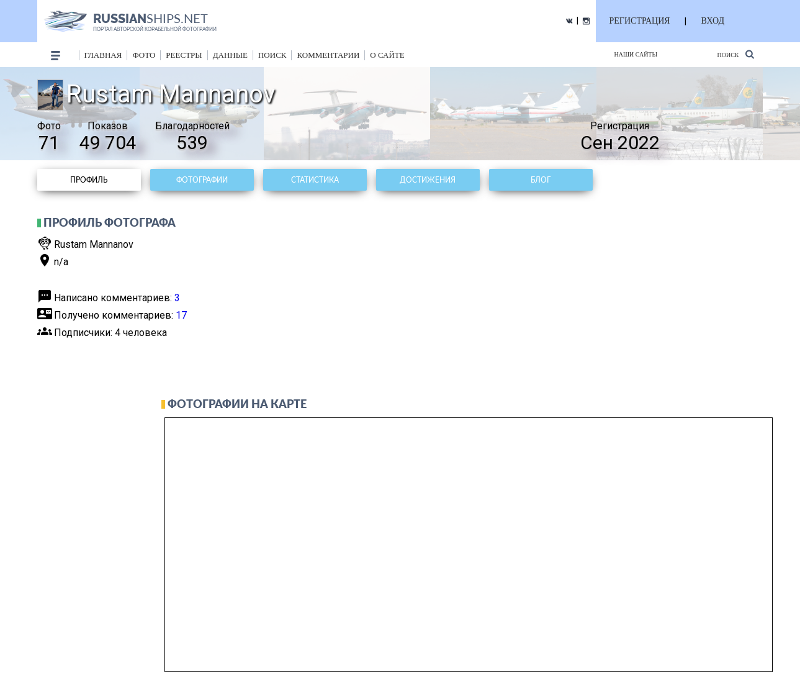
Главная (103, 55)
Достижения (428, 179)
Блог (541, 179)
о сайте (387, 55)
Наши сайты (636, 54)
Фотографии (202, 179)
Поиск (735, 54)
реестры (184, 55)
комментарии (328, 55)
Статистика (315, 179)
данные (230, 55)
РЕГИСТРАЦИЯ (639, 20)
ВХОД (712, 20)
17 (181, 315)
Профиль (88, 179)
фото (143, 55)
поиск (272, 55)
